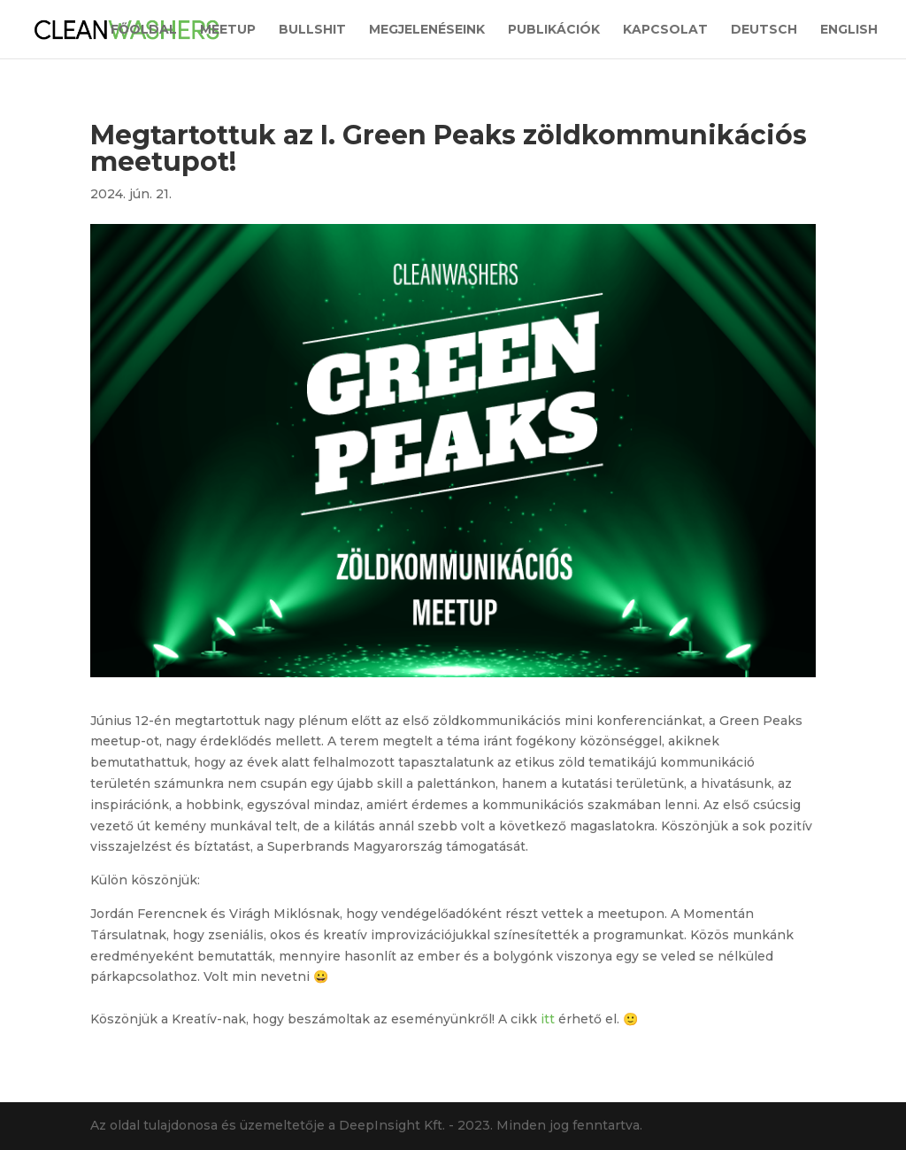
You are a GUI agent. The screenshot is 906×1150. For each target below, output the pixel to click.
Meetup (228, 30)
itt (549, 1019)
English (849, 30)
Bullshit (312, 30)
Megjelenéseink (427, 30)
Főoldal (144, 30)
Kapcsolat (665, 30)
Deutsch (764, 30)
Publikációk (554, 30)
